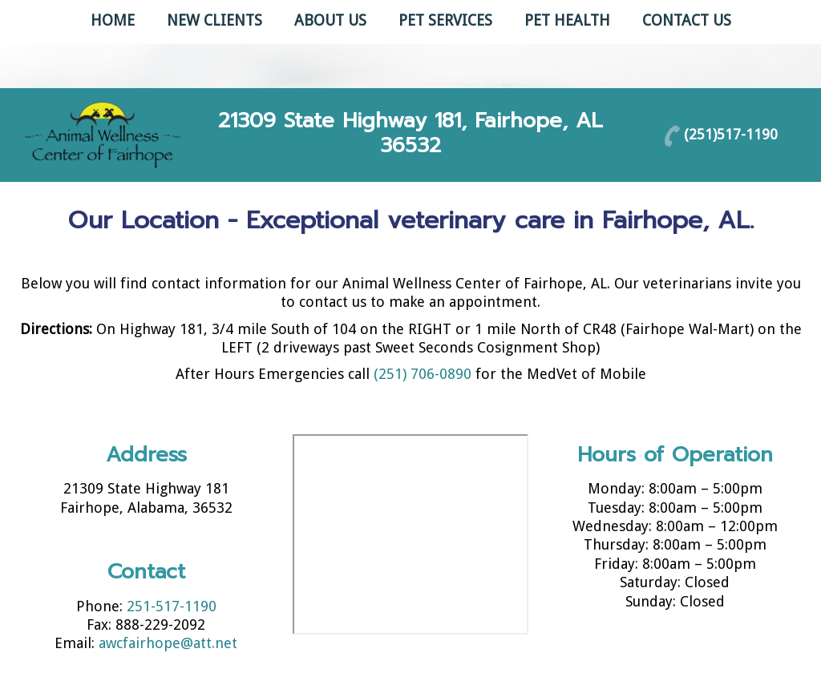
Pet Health (567, 20)
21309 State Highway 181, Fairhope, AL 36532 (410, 133)
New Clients (214, 20)
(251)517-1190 (731, 133)
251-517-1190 (171, 606)
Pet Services (445, 20)
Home (113, 20)
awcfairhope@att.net (168, 643)
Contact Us (686, 20)
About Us (330, 20)
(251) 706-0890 (422, 373)
